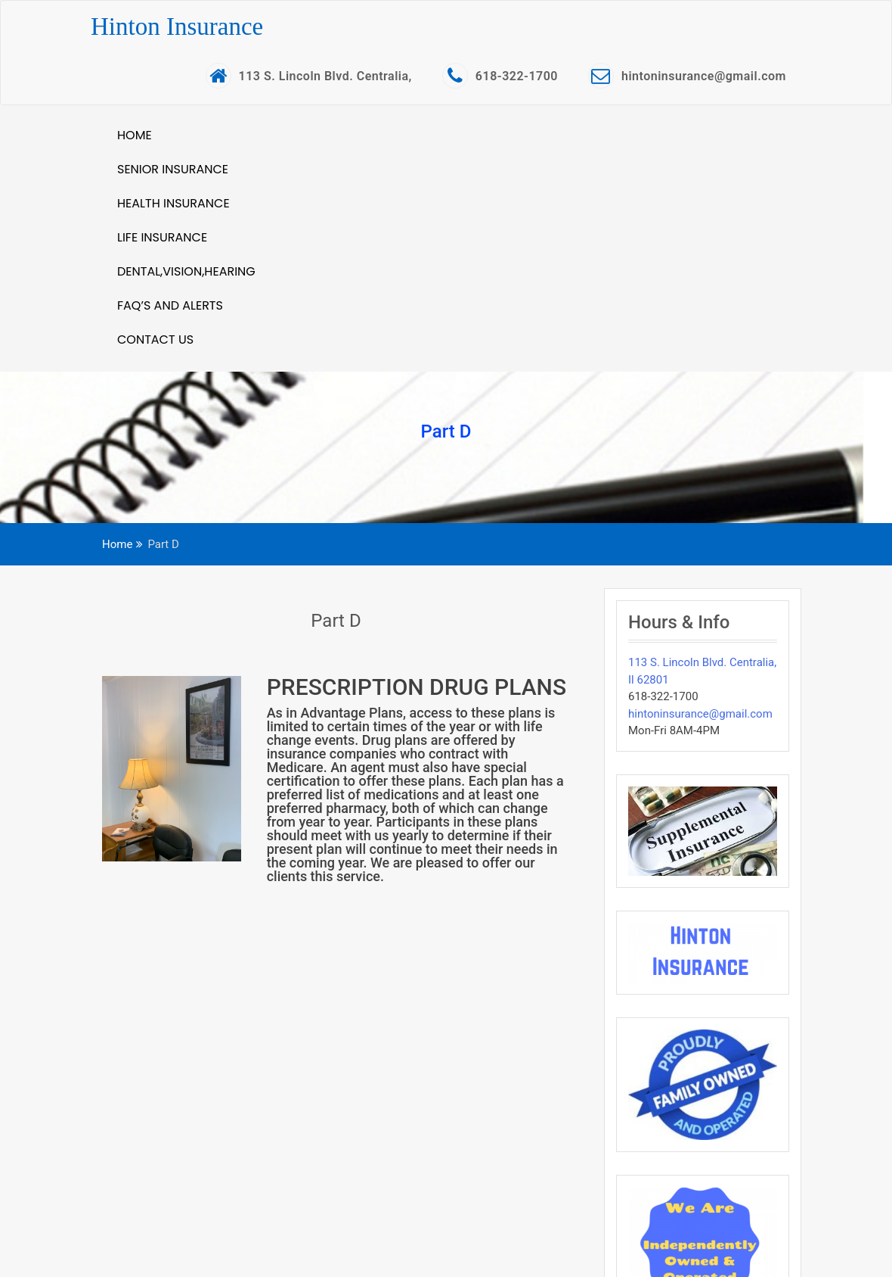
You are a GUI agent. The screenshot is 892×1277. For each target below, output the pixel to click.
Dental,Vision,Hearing (186, 271)
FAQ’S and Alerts (170, 305)
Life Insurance (162, 237)
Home (134, 135)
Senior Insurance (172, 169)
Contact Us (155, 339)
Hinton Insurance (177, 26)
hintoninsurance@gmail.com (687, 76)
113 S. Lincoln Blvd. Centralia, (309, 76)
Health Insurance (173, 203)
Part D (336, 620)
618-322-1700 (500, 76)
